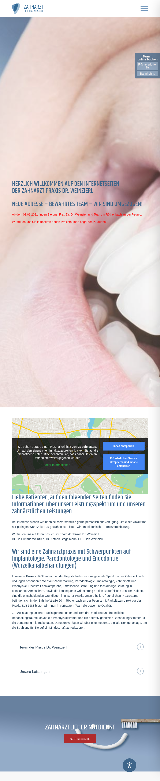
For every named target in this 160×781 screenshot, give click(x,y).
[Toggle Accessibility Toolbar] (129, 765)
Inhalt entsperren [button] (123, 446)
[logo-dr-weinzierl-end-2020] (66, 8)
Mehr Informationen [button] (57, 465)
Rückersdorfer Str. (147, 66)
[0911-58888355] (80, 738)
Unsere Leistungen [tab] (81, 671)
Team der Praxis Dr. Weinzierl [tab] (81, 646)
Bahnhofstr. (147, 73)
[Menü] (142, 8)
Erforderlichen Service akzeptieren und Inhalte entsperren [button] (123, 462)
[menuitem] (142, 8)
